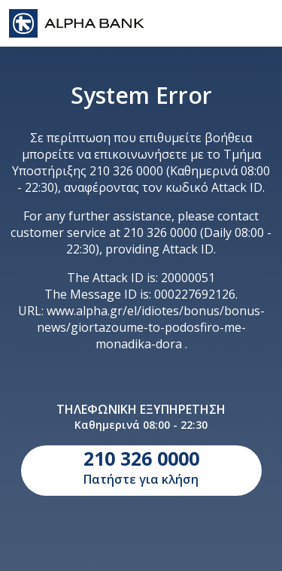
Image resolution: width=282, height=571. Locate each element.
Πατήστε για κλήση (141, 466)
